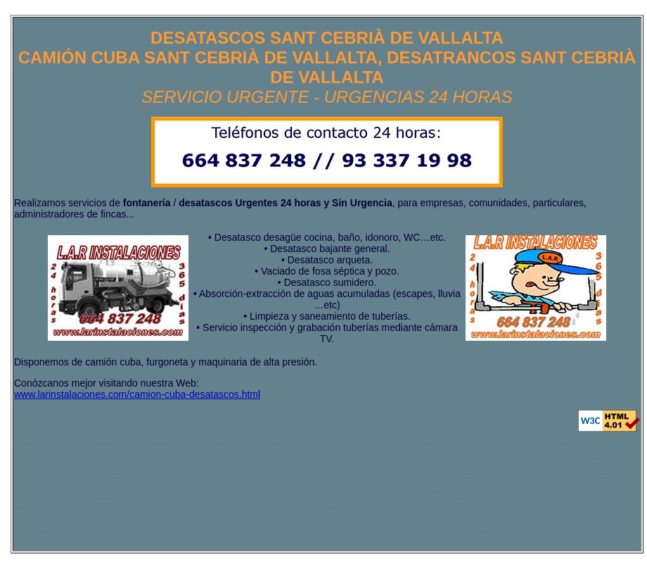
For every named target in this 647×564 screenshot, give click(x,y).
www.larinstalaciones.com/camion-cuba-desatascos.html (137, 394)
